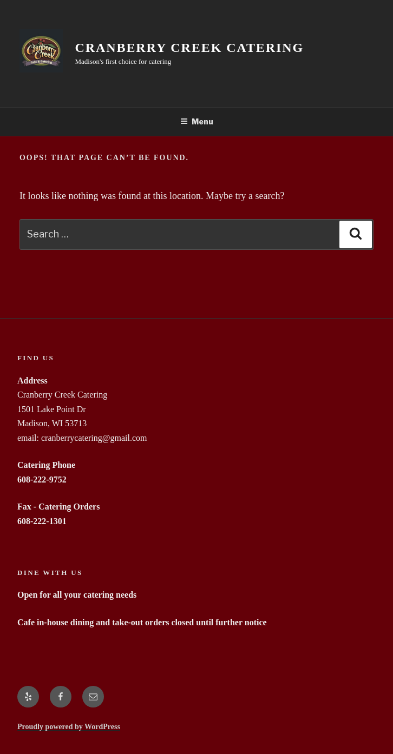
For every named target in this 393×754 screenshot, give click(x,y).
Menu (196, 121)
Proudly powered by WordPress (68, 727)
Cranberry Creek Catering (189, 48)
